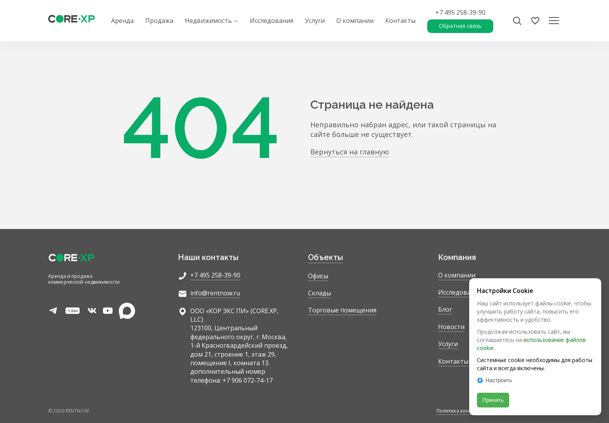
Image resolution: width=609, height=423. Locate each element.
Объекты (325, 257)
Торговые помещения (342, 310)
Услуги (315, 20)
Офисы (318, 276)
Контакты (400, 20)
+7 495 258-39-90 (460, 12)
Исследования (271, 20)
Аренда (122, 20)
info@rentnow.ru (215, 293)
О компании (355, 20)
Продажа (159, 20)
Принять (493, 400)
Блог (445, 309)
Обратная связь (460, 25)
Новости (451, 326)
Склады (319, 293)
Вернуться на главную (349, 151)
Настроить (494, 380)
